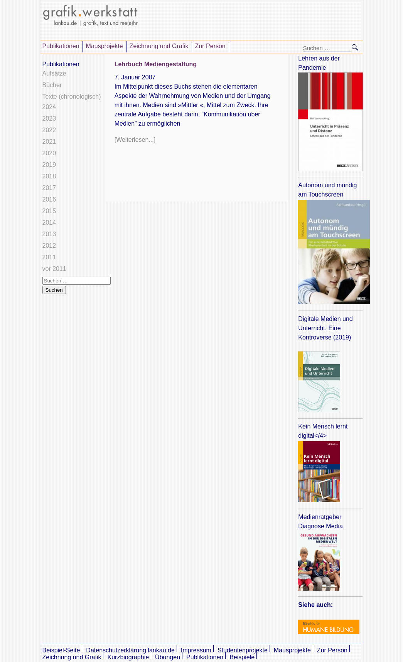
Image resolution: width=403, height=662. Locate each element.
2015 (49, 211)
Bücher (52, 85)
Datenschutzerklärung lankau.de (130, 650)
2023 (49, 118)
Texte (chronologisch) (71, 96)
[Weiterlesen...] (135, 139)
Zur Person (210, 46)
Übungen (167, 657)
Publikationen (60, 46)
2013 (49, 234)
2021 (49, 141)
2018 (49, 176)
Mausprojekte (104, 46)
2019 (49, 164)
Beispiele (242, 657)
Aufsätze (54, 73)
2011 (49, 257)
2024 (49, 107)
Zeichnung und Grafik (159, 46)
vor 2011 (54, 268)
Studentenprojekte (243, 650)
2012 (49, 245)
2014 (49, 222)
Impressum (196, 650)
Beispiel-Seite (61, 650)
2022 (49, 130)
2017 (49, 188)
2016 (49, 199)
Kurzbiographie (128, 657)
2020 (49, 153)
